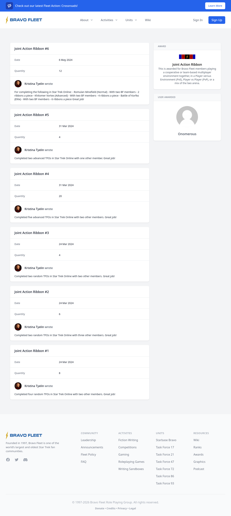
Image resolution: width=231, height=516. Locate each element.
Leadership (88, 440)
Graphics (199, 462)
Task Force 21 (165, 454)
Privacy (122, 508)
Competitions (127, 447)
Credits (110, 508)
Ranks (197, 447)
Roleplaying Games (131, 462)
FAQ (83, 462)
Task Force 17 (165, 447)
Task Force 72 (165, 469)
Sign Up (217, 20)
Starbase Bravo (166, 440)
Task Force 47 (165, 462)
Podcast (198, 469)
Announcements (92, 447)
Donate (99, 508)
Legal (132, 508)
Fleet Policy (88, 454)
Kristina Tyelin (34, 84)
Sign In (198, 20)
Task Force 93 (165, 483)
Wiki (148, 20)
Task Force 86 (165, 476)
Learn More (215, 5)
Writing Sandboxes (131, 469)
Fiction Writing (128, 440)
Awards (198, 454)
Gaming (123, 454)
